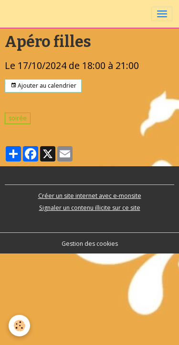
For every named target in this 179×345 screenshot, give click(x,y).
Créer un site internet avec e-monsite (89, 196)
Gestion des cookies (90, 244)
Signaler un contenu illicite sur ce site (89, 208)
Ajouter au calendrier (43, 85)
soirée (18, 118)
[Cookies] (19, 325)
